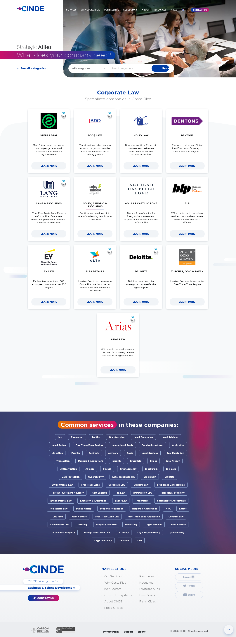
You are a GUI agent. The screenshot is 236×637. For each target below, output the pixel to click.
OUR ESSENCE (111, 10)
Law (60, 437)
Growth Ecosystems (118, 595)
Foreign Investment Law (97, 532)
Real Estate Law (175, 453)
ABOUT (145, 10)
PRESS (174, 10)
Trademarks (141, 501)
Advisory (113, 453)
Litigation (57, 453)
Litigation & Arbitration (93, 501)
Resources (146, 576)
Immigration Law (142, 493)
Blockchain (151, 469)
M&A (168, 508)
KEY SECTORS (130, 10)
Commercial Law (59, 524)
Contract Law (176, 516)
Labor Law (121, 501)
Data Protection (70, 477)
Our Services (113, 576)
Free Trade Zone (90, 485)
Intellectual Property (63, 532)
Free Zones (147, 595)
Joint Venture (79, 516)
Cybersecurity (96, 477)
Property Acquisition (111, 508)
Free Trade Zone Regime (89, 445)
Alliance (89, 469)
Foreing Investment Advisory (67, 493)
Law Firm (58, 516)
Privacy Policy (111, 632)
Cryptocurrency (103, 540)
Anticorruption (68, 469)
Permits (75, 453)
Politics (96, 437)
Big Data (171, 469)
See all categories (33, 68)
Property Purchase (106, 524)
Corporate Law (116, 485)
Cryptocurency (128, 469)
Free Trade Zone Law (107, 516)
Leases (183, 508)
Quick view (63, 117)
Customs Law (141, 485)
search (161, 68)
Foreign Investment (152, 445)
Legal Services (150, 453)
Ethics (153, 461)
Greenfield (135, 461)
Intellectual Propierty (173, 493)
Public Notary (83, 508)
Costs (130, 453)
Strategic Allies (149, 589)
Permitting (131, 524)
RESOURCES (160, 10)
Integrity (116, 461)
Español (142, 632)
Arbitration (178, 445)
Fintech (107, 469)
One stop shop (117, 437)
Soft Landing (99, 493)
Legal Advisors (170, 437)
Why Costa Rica (115, 582)
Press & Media (114, 608)
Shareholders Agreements (171, 501)
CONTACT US (200, 10)
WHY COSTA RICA (90, 10)
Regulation (77, 437)
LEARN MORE (49, 165)
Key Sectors (112, 589)
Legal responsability (123, 477)
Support (128, 632)
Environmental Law (62, 485)
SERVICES (71, 10)
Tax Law (120, 493)
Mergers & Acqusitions (90, 461)
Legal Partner (59, 445)
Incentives (146, 582)
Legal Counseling (143, 437)
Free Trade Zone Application (144, 516)
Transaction (63, 461)
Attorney (82, 524)
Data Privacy (173, 461)
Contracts (93, 453)
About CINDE (113, 601)
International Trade (122, 445)
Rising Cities (147, 601)
